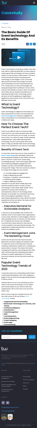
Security (25, 389)
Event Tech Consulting (7, 381)
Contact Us (26, 383)
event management (8, 116)
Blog (3, 44)
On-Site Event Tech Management (6, 377)
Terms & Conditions (28, 380)
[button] (34, 2)
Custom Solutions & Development (7, 390)
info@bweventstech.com (10, 407)
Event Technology (8, 155)
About (24, 386)
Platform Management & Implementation (8, 385)
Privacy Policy (27, 376)
